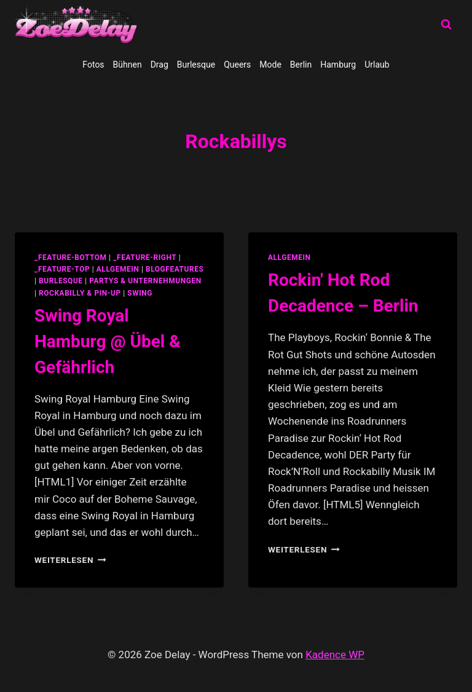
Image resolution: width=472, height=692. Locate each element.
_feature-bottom (70, 257)
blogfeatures (174, 269)
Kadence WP (334, 654)
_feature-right (144, 257)
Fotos (93, 64)
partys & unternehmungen (145, 281)
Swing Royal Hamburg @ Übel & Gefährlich (107, 341)
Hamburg (338, 64)
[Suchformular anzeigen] (446, 25)
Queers (237, 64)
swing (139, 293)
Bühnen (127, 64)
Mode (270, 64)
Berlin (301, 64)
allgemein (118, 269)
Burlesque (196, 64)
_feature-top (62, 269)
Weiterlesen (70, 560)
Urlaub (376, 64)
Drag (159, 64)
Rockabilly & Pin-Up (80, 293)
